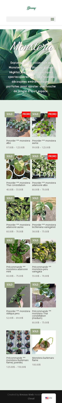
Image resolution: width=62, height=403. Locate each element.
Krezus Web (27, 394)
